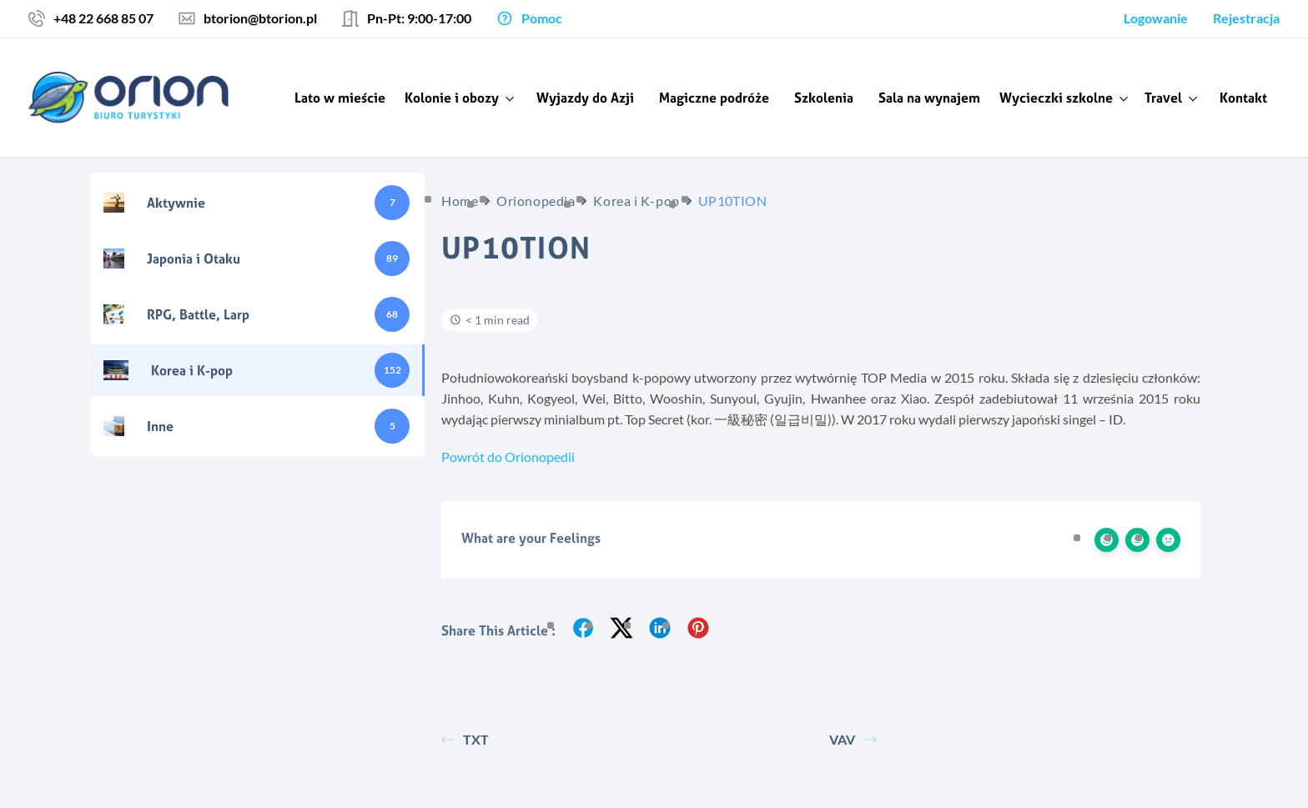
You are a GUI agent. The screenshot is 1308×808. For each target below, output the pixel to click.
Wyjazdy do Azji (585, 97)
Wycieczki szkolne (1056, 97)
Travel (1163, 97)
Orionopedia (535, 200)
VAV (853, 739)
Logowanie (1156, 18)
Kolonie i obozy (452, 97)
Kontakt (1243, 97)
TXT (465, 739)
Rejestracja (1246, 18)
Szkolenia (823, 97)
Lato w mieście (339, 97)
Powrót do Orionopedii (508, 456)
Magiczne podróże (714, 97)
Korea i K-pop (636, 200)
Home (459, 200)
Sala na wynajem (929, 97)
